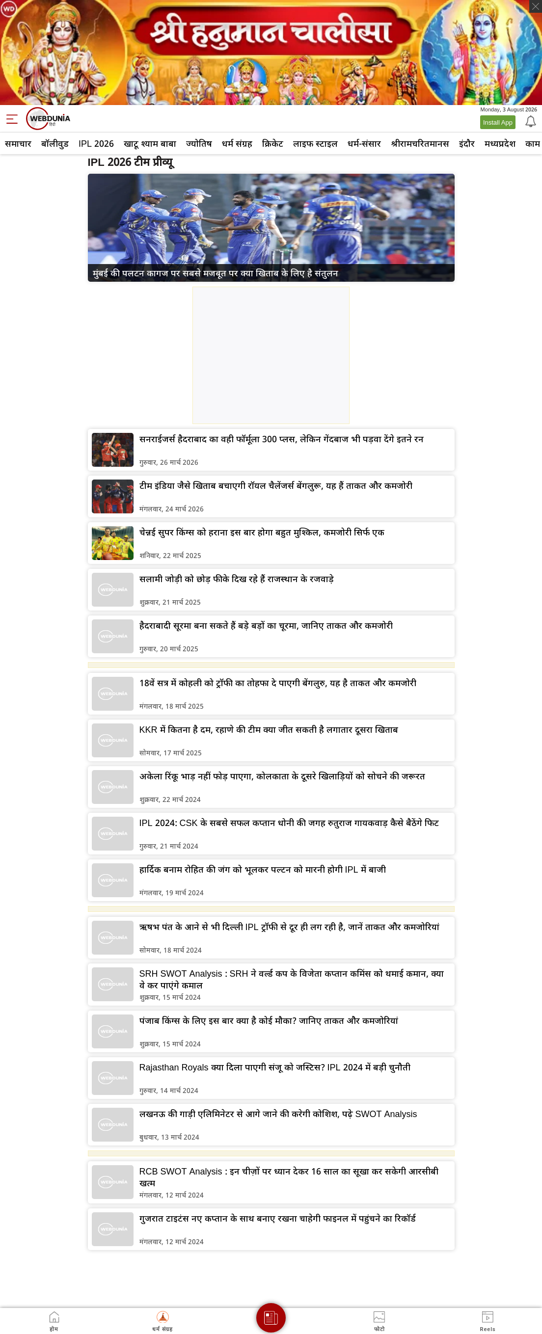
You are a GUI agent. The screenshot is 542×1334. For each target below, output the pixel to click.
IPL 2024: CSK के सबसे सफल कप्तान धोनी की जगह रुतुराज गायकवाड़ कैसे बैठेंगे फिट (289, 822)
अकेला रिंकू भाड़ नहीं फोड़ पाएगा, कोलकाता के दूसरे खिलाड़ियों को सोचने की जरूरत (282, 776)
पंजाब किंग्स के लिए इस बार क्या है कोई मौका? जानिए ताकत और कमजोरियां (268, 1020)
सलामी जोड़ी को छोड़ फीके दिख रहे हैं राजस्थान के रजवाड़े (236, 579)
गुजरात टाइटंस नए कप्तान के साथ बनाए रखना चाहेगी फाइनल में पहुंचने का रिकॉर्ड (277, 1218)
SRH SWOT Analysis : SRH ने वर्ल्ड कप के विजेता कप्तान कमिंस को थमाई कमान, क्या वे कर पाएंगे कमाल (291, 979)
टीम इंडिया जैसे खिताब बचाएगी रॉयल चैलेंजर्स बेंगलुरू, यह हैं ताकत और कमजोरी (275, 485)
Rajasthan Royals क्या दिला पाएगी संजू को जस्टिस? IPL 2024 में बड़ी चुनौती (274, 1067)
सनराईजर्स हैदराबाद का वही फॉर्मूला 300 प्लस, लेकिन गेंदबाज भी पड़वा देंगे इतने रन (281, 439)
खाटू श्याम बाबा (150, 143)
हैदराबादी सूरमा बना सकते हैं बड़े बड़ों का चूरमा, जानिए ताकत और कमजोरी (266, 625)
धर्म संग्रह (237, 143)
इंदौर (467, 143)
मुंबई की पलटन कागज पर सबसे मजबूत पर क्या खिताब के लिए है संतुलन (215, 273)
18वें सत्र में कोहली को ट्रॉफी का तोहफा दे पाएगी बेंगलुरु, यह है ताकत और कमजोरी (277, 683)
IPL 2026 (96, 143)
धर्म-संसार (364, 143)
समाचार (18, 143)
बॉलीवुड (55, 143)
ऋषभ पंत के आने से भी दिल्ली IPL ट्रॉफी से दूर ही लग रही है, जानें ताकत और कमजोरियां (289, 927)
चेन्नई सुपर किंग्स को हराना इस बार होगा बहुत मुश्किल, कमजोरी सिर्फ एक (261, 532)
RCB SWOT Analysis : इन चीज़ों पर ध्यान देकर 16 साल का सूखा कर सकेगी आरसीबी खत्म (288, 1177)
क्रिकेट (272, 143)
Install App (498, 122)
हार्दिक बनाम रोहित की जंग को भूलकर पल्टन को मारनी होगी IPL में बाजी (262, 869)
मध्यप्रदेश (500, 143)
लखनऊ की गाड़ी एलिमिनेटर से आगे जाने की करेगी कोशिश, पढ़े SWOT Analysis (278, 1114)
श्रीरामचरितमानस (420, 143)
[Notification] (529, 120)
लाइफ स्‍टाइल (315, 143)
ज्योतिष (199, 143)
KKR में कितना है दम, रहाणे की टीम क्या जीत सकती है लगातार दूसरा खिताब (268, 729)
